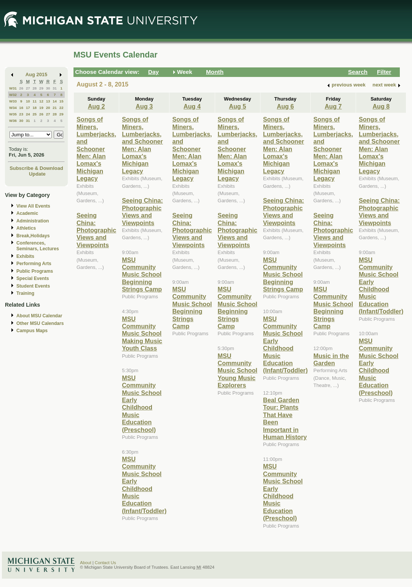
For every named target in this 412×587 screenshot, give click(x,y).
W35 (13, 114)
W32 (13, 95)
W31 (13, 88)
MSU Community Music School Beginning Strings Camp (142, 274)
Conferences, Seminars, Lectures (37, 245)
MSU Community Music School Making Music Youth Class (142, 333)
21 (55, 108)
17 (28, 108)
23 (21, 114)
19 (41, 108)
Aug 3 (144, 106)
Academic (27, 213)
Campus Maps (32, 330)
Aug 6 (285, 106)
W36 (13, 120)
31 (55, 88)
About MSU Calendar (39, 315)
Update (37, 174)
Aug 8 (381, 106)
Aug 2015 (36, 74)
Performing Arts (33, 263)
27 (28, 88)
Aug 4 (192, 106)
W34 (13, 108)
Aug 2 (96, 106)
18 (34, 108)
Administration (32, 221)
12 (41, 101)
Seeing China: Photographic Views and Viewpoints (96, 230)
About (85, 562)
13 (48, 101)
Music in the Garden (331, 359)
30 (48, 88)
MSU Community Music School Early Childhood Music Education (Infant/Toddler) (144, 485)
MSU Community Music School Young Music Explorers (237, 370)
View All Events (33, 206)
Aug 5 (237, 106)
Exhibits (25, 256)
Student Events (33, 286)
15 (61, 101)
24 (28, 114)
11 (34, 101)
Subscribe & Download (36, 168)
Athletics (26, 228)
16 (21, 108)
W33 (13, 101)
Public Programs (34, 271)
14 (55, 101)
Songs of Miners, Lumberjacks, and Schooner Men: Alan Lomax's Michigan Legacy (96, 149)
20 (48, 108)
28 (34, 88)
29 (41, 88)
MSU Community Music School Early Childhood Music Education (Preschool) (141, 403)
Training (25, 293)
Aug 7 (333, 106)
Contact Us (105, 562)
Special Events (32, 278)
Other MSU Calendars (40, 323)
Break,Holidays (33, 235)
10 (28, 101)
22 (61, 108)
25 (34, 114)
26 (21, 88)
